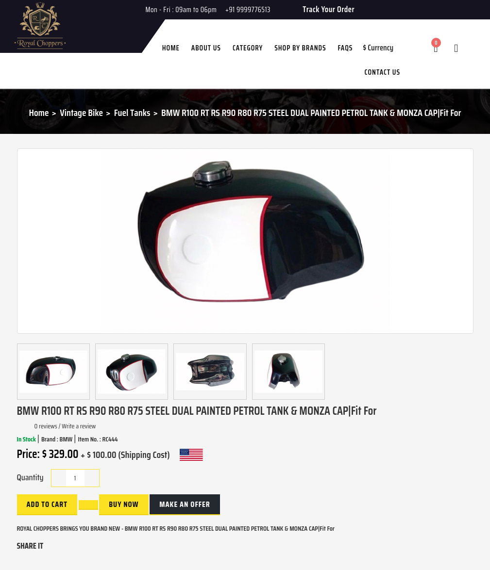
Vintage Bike (81, 112)
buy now (123, 504)
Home (39, 112)
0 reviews (45, 426)
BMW (67, 439)
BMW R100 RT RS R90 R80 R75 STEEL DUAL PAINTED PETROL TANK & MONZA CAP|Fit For (311, 112)
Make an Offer (184, 504)
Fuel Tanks (132, 112)
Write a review (79, 426)
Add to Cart (47, 504)
